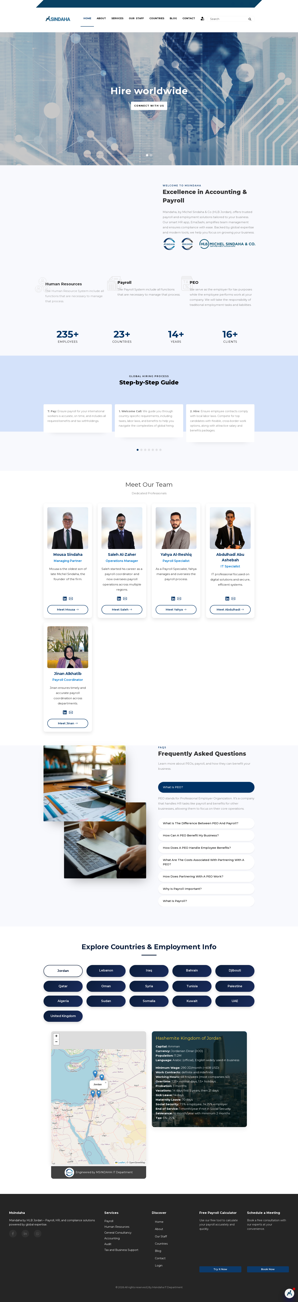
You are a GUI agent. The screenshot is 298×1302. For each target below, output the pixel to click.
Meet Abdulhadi (230, 609)
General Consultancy (118, 1232)
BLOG (173, 18)
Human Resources (116, 1226)
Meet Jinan (68, 723)
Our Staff (136, 18)
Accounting (112, 1238)
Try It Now (220, 1269)
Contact (188, 18)
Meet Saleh (122, 609)
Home (87, 18)
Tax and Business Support (121, 1250)
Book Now (268, 1269)
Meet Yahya (176, 609)
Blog (158, 1251)
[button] (98, 1094)
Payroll (108, 1221)
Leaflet (120, 1162)
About (101, 18)
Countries (156, 18)
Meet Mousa (68, 609)
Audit (107, 1244)
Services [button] (117, 18)
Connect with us (149, 105)
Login (158, 1265)
